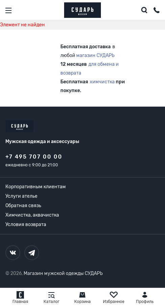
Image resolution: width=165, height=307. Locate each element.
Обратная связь (23, 205)
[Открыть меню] (8, 10)
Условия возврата (25, 224)
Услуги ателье (21, 196)
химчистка (102, 82)
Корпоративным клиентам (35, 187)
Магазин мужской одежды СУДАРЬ (63, 273)
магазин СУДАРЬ (95, 55)
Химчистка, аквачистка (32, 215)
